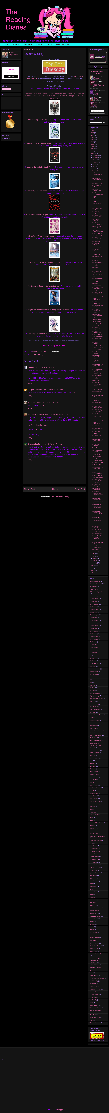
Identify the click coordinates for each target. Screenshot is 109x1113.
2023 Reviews (93, 650)
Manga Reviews (94, 848)
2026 (92, 130)
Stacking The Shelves (95, 945)
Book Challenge (94, 706)
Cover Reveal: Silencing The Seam (96, 311)
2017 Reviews (93, 623)
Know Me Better (94, 833)
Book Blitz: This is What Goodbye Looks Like (97, 384)
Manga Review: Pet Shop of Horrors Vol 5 (97, 316)
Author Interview (94, 671)
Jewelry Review (94, 831)
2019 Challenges (94, 631)
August (95, 164)
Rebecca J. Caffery (97, 99)
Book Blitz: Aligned (97, 183)
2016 (92, 153)
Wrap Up (92, 1020)
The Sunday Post (96, 247)
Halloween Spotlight (95, 814)
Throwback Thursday (95, 989)
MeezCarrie (32, 402)
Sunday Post (93, 951)
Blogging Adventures (95, 693)
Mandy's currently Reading (97, 72)
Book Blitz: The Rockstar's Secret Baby (97, 180)
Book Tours (92, 712)
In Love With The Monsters (96, 823)
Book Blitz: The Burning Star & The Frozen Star (97, 481)
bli (90, 679)
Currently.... (92, 763)
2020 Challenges (94, 636)
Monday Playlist (94, 854)
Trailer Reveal (93, 997)
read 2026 (92, 897)
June (94, 168)
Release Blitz (93, 913)
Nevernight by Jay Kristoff (37, 120)
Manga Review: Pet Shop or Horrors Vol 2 (97, 441)
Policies (39, 44)
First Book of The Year (95, 787)
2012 (92, 572)
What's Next (93, 1014)
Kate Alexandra (96, 78)
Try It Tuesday (93, 1000)
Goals (91, 809)
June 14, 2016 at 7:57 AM (44, 368)
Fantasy (92, 782)
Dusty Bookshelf (94, 771)
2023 (92, 137)
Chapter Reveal (94, 737)
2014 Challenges (94, 604)
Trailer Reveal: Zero (97, 464)
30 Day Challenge (94, 663)
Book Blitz (92, 701)
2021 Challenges (94, 639)
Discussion (92, 769)
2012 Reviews (93, 596)
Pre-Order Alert (93, 881)
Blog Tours (92, 687)
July (94, 166)
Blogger (60, 1110)
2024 (92, 135)
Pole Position (95, 98)
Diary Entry (92, 766)
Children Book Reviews (96, 740)
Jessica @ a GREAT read (38, 415)
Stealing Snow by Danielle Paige (38, 143)
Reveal (91, 921)
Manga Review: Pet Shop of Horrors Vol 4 (97, 357)
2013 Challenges (94, 598)
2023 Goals (28, 44)
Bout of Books (93, 728)
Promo (91, 883)
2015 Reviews (93, 612)
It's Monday (92, 825)
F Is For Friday (93, 779)
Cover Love (92, 755)
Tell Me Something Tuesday (97, 978)
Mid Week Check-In (95, 851)
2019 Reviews (93, 633)
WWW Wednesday (94, 1022)
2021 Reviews (93, 642)
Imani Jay (92, 87)
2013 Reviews (93, 601)
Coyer (91, 760)
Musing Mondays (94, 864)
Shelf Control (93, 940)
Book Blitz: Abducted (97, 426)
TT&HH (91, 1002)
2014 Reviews (93, 606)
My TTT (44, 405)
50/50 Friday (93, 666)
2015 (92, 565)
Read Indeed (93, 902)
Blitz (91, 682)
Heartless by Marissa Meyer (37, 215)
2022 (92, 139)
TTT (73, 393)
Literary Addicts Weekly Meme (97, 836)
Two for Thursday (94, 1005)
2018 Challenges (94, 625)
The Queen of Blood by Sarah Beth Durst (43, 286)
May (94, 553)
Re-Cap (92, 894)
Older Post (80, 489)
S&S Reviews (93, 932)
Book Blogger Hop (94, 704)
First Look (92, 790)
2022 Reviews (93, 644)
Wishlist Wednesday (97, 296)
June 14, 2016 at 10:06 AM (52, 390)
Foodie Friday (93, 796)
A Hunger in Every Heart (95, 104)
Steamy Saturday (94, 948)
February (95, 560)
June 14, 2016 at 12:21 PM (47, 402)
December (95, 155)
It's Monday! (93, 828)
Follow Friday (95, 260)
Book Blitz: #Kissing (97, 462)
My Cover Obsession (95, 873)
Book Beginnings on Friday (96, 698)
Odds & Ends (93, 878)
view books (104, 61)
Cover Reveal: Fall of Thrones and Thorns (97, 289)
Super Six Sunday (94, 958)
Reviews (49, 44)
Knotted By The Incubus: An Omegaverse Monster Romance (97, 84)
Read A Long (93, 899)
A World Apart (95, 76)
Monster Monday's (94, 856)
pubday (91, 889)
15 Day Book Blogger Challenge (98, 592)
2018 (92, 148)
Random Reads (94, 891)
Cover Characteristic (95, 752)
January (95, 563)
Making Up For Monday (96, 840)
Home (7, 44)
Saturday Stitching (94, 937)
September (96, 162)
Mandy (12, 52)
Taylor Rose (96, 94)
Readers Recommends (95, 908)
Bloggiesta (92, 690)
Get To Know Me (94, 804)
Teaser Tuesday (96, 203)
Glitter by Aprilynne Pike (37, 333)
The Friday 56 (93, 986)
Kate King (95, 106)
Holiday (91, 817)
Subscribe (11, 76)
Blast (91, 677)
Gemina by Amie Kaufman (37, 191)
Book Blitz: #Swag (97, 533)
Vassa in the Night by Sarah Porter (40, 167)
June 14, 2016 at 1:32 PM (58, 415)
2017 (92, 151)
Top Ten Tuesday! (97, 206)
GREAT (36, 430)
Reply (30, 383)
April (94, 556)
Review (91, 926)
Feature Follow (93, 785)
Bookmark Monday (94, 723)
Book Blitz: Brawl (96, 241)
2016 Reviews (93, 617)
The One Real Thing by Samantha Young (44, 262)
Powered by (11, 80)
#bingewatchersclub (95, 581)
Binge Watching (94, 674)
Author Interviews (62, 44)
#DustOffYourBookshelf (96, 583)
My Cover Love (93, 870)
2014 (92, 568)
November (95, 157)
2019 (92, 146)
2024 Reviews (93, 652)
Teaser (91, 973)
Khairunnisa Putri (35, 444)
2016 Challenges (94, 615)
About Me (16, 44)
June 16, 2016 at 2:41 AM (52, 444)
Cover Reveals (93, 758)
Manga (91, 843)
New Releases (93, 875)
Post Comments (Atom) (60, 497)
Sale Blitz (92, 935)
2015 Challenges (94, 609)
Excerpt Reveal (93, 777)
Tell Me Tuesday (94, 981)
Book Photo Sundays (95, 709)
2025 (92, 133)
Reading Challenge (94, 910)
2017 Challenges (94, 620)
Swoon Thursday (94, 964)
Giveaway (92, 806)
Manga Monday (94, 846)
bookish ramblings (94, 720)
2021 (92, 142)
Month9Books (93, 862)
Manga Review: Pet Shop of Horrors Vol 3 (97, 366)
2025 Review (93, 658)
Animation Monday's (95, 669)
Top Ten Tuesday (36, 355)
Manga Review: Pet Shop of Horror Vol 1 (97, 468)
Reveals (92, 924)
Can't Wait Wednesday (95, 735)
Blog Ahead (92, 685)
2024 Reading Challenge (98, 53)
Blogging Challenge (95, 696)
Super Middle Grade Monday (97, 954)
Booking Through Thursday (96, 714)
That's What (93, 983)
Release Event (93, 918)
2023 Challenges (94, 647)
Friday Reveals (93, 798)
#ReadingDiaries (94, 589)
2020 (92, 144)
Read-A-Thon (93, 905)
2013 (92, 570)
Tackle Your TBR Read (95, 967)
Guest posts (93, 812)
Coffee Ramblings (94, 743)
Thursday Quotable (94, 991)
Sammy (31, 368)
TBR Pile (92, 970)
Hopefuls (92, 820)
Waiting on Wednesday (95, 1008)
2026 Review (93, 660)
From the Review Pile (95, 801)
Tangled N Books (35, 390)
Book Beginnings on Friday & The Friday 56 (97, 264)
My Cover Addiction (95, 867)
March (94, 558)
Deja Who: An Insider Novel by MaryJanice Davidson (48, 310)
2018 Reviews (93, 628)
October (95, 159)
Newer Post (29, 489)
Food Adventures (94, 793)
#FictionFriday (93, 586)
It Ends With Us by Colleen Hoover (41, 236)
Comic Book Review (95, 750)
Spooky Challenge (94, 943)
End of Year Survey (94, 774)
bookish (92, 717)
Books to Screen (94, 725)
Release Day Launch (95, 916)
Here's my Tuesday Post (37, 425)
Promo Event (93, 886)
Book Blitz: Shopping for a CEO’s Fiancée (97, 280)
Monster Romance (94, 859)
